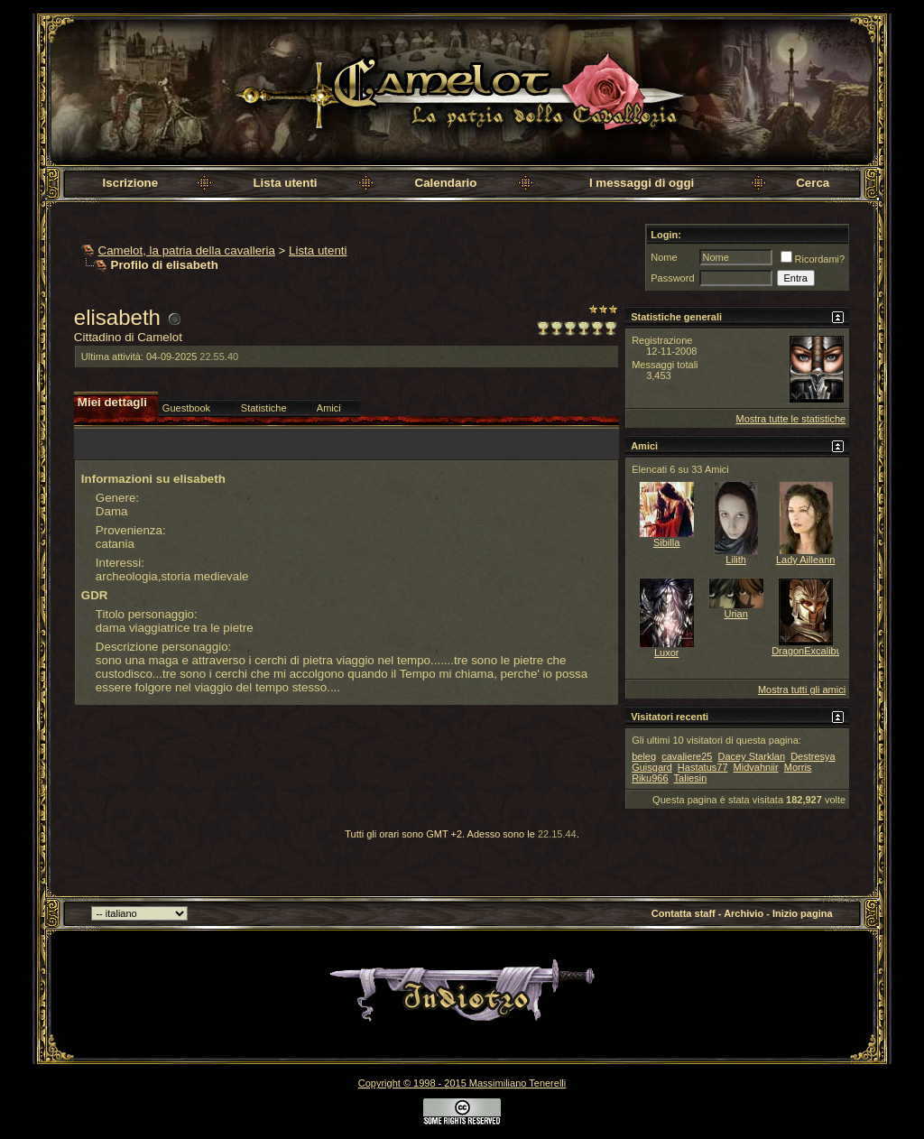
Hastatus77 (703, 767)
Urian (736, 613)
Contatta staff (683, 913)
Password (672, 278)
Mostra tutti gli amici (801, 689)
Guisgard (652, 767)
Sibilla (666, 542)
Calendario (446, 183)
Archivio (743, 913)
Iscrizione (130, 183)
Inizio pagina (802, 913)
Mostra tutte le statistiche (790, 418)
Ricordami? (813, 259)
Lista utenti (285, 183)
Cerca (812, 183)
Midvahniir (756, 767)
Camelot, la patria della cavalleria (186, 250)
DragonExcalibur (808, 650)
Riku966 (650, 778)
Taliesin (690, 778)
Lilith (735, 559)
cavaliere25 (686, 756)
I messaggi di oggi (641, 183)
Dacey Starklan (751, 756)
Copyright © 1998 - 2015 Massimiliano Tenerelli (462, 1083)
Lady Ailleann (805, 559)
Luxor (666, 652)
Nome (664, 257)
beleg (644, 756)
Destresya (813, 756)
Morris (798, 767)
